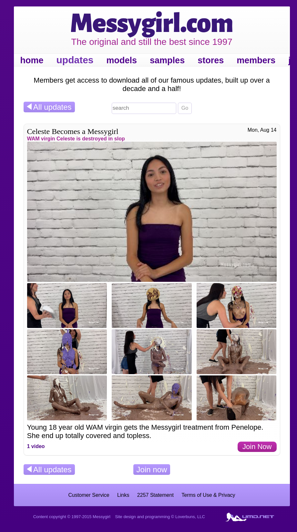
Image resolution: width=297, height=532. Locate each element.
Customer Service (88, 495)
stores (211, 60)
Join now (152, 469)
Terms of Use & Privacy (208, 495)
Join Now (256, 447)
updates (75, 60)
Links (123, 495)
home (32, 60)
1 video (36, 446)
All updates (49, 107)
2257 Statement (155, 495)
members (256, 60)
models (122, 60)
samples (167, 60)
